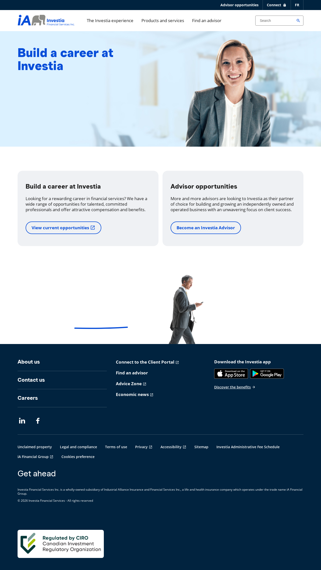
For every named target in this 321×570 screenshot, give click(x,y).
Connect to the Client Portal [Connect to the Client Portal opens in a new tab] (145, 362)
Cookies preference (78, 456)
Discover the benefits (235, 387)
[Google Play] (267, 374)
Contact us (31, 379)
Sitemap (201, 446)
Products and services (162, 20)
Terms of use (116, 446)
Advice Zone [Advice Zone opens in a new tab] (129, 383)
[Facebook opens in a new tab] (39, 420)
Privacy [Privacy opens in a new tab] (141, 446)
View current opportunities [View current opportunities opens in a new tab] (63, 228)
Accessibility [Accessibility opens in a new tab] (171, 446)
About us (29, 361)
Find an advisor (206, 20)
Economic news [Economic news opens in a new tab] (132, 394)
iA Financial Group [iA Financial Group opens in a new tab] (33, 456)
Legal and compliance (78, 446)
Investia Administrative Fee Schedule (248, 446)
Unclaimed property (35, 446)
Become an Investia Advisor (206, 228)
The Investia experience (110, 20)
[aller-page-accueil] (46, 24)
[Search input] (279, 20)
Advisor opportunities (239, 5)
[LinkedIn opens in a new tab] (22, 420)
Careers (28, 397)
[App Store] (231, 374)
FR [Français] (297, 5)
